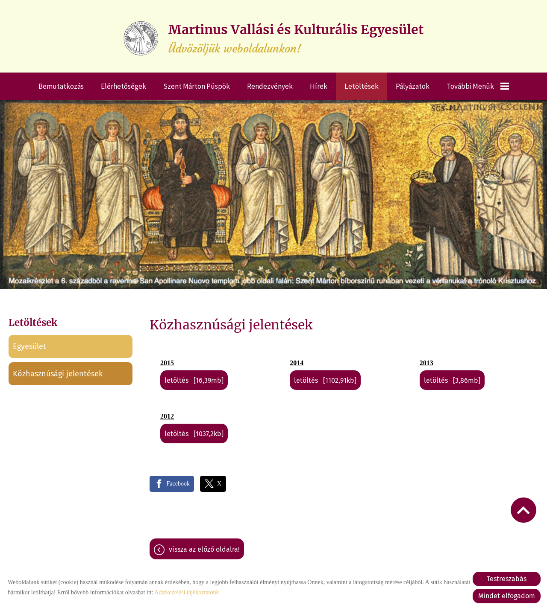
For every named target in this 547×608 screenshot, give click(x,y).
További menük (478, 86)
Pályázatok (412, 86)
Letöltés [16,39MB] (194, 380)
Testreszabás (506, 579)
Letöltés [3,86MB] (452, 380)
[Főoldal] (141, 38)
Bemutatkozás (61, 86)
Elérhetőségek (123, 86)
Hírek (318, 86)
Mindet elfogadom (506, 596)
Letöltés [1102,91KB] (325, 380)
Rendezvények (270, 86)
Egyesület (29, 346)
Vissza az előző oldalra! (204, 549)
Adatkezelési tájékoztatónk (186, 592)
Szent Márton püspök (196, 86)
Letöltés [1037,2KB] (194, 434)
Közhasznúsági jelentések (58, 373)
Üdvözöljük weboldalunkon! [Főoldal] (295, 38)
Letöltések (361, 86)
